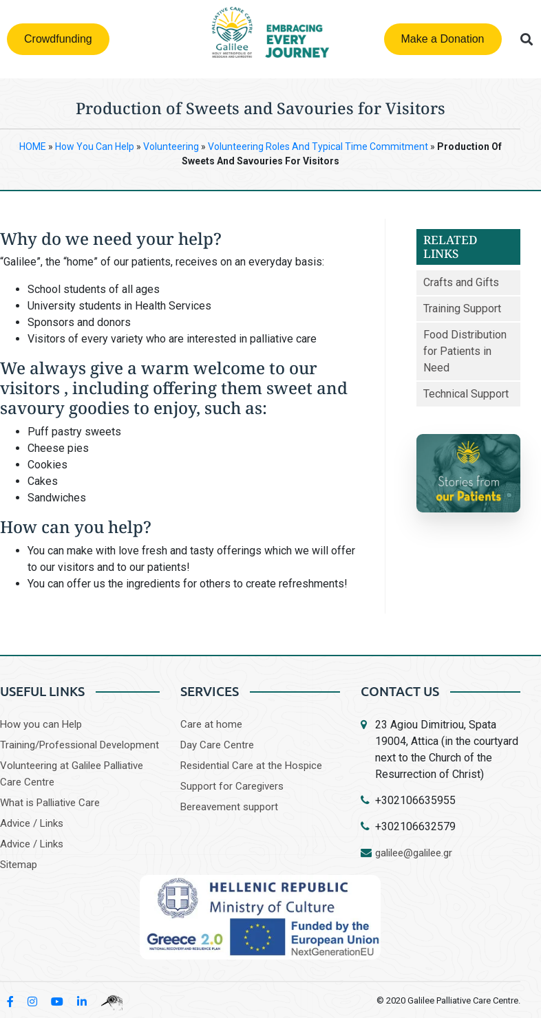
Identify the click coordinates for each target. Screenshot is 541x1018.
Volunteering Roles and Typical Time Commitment (318, 146)
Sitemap (18, 864)
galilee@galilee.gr (413, 853)
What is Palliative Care (50, 803)
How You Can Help (94, 146)
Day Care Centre (217, 745)
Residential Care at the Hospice (251, 765)
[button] (527, 39)
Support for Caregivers (232, 786)
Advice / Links (31, 823)
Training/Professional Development (79, 745)
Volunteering (171, 146)
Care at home (211, 724)
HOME (32, 146)
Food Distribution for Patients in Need (465, 351)
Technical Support (466, 393)
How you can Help (41, 724)
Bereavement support (229, 807)
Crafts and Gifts (461, 282)
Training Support (462, 308)
